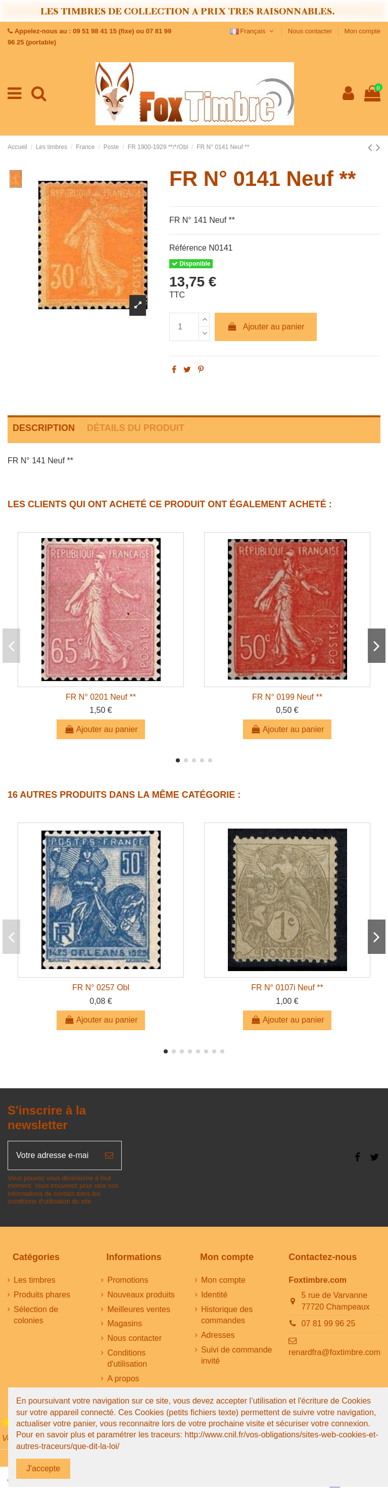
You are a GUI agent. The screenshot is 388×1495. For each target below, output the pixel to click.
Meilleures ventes (138, 1309)
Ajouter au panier (266, 326)
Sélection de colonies (36, 1315)
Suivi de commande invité (236, 1355)
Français (253, 31)
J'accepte (43, 1468)
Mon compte (362, 31)
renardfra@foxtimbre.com (334, 1352)
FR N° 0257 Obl (100, 987)
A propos (123, 1378)
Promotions (127, 1280)
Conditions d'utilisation (127, 1358)
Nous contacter (311, 31)
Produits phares (42, 1294)
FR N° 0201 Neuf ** (101, 697)
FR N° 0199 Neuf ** (287, 697)
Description (44, 428)
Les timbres (35, 1280)
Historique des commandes (227, 1315)
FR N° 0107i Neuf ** (287, 987)
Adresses (218, 1335)
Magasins (124, 1323)
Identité (214, 1294)
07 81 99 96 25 (329, 1323)
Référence (188, 248)
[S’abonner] (109, 1155)
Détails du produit (135, 428)
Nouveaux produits (140, 1294)
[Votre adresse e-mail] (52, 1155)
